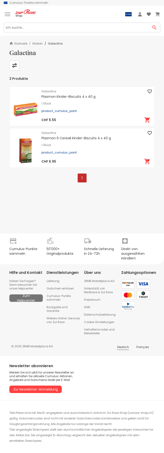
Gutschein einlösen (60, 288)
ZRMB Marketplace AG (99, 281)
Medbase (90, 292)
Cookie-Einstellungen (99, 322)
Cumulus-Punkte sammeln (59, 298)
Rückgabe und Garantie (57, 309)
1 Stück (46, 103)
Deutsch (123, 347)
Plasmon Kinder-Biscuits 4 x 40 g (68, 96)
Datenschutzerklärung (100, 315)
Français (142, 347)
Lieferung (53, 281)
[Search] (76, 27)
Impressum (92, 300)
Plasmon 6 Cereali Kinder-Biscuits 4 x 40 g (76, 138)
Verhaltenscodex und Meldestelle (99, 331)
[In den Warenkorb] (147, 120)
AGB (87, 307)
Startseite (18, 43)
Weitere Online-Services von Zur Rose (63, 320)
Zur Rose (107, 292)
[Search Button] (154, 27)
